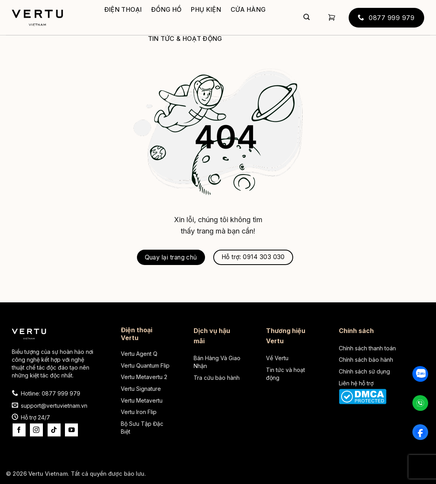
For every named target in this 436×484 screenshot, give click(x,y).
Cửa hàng (248, 9)
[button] (331, 17)
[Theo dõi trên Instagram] (36, 429)
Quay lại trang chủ (171, 257)
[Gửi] (306, 17)
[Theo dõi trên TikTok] (54, 429)
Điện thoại (123, 9)
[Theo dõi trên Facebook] (19, 429)
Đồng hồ (166, 9)
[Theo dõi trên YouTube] (71, 429)
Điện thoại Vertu (136, 334)
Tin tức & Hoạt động (185, 38)
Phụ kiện (206, 9)
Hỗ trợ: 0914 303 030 (253, 257)
